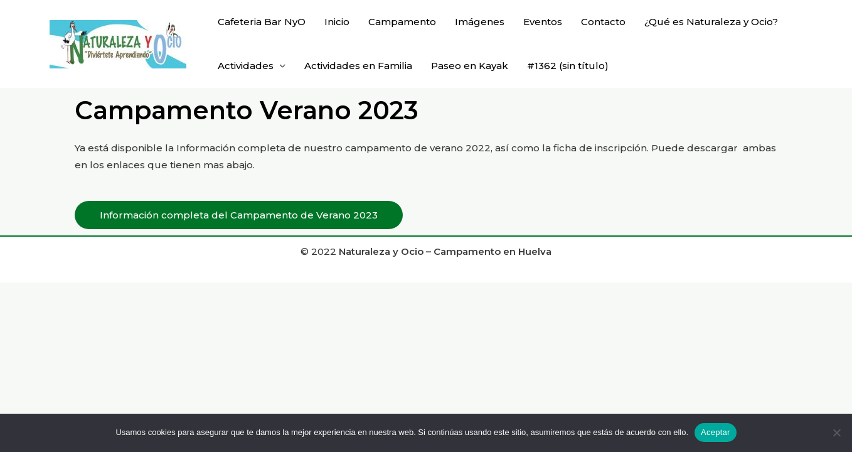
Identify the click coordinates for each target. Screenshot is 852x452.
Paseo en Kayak (469, 66)
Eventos (542, 22)
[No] (836, 432)
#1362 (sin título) (568, 66)
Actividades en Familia (358, 66)
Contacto (603, 22)
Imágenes (479, 22)
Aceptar (715, 432)
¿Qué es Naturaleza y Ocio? (711, 22)
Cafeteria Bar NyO (262, 22)
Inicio (336, 22)
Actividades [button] (246, 66)
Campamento (402, 22)
